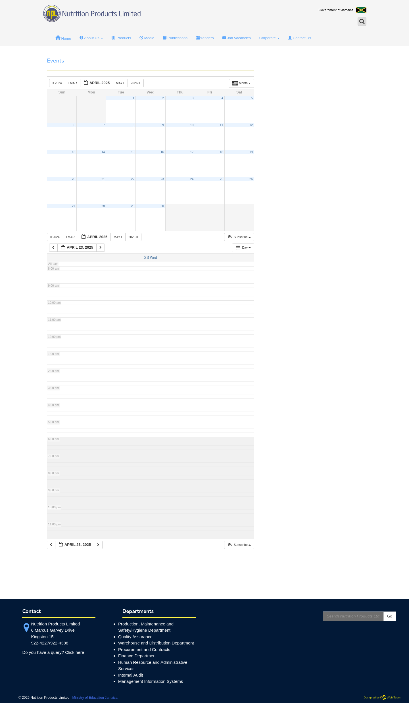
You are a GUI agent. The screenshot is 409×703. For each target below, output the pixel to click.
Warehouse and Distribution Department (156, 642)
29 (132, 206)
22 (132, 179)
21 (103, 179)
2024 (57, 83)
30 (162, 206)
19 (251, 152)
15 (132, 152)
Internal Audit (130, 675)
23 (162, 179)
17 (192, 152)
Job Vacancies (236, 38)
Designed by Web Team (382, 697)
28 (103, 206)
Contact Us (299, 38)
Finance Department (137, 655)
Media (146, 38)
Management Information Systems (150, 681)
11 (221, 125)
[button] (239, 237)
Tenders (205, 38)
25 (221, 179)
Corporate (269, 38)
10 (192, 125)
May (120, 83)
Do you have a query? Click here (53, 652)
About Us (91, 38)
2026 (136, 83)
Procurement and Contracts (144, 649)
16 (162, 152)
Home (63, 38)
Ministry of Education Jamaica (94, 698)
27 (73, 206)
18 (221, 152)
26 (251, 179)
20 (73, 179)
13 (73, 152)
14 (103, 152)
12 (251, 125)
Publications (175, 38)
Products (121, 38)
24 (192, 179)
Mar (73, 83)
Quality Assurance (135, 636)
